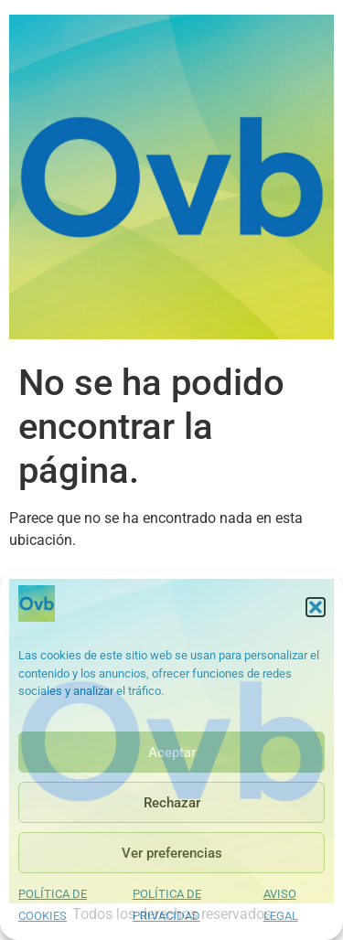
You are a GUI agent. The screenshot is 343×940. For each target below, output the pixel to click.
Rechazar (172, 803)
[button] (315, 607)
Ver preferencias (172, 853)
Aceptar (172, 752)
